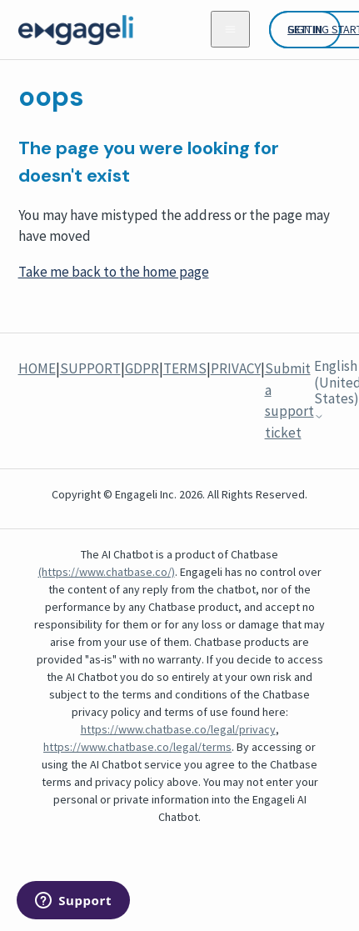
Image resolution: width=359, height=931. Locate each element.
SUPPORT (90, 368)
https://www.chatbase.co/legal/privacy (178, 729)
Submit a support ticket (289, 400)
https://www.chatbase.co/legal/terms (137, 746)
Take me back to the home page (113, 272)
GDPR (142, 368)
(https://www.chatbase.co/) (106, 571)
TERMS (185, 368)
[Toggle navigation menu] (230, 29)
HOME (37, 368)
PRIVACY (236, 368)
